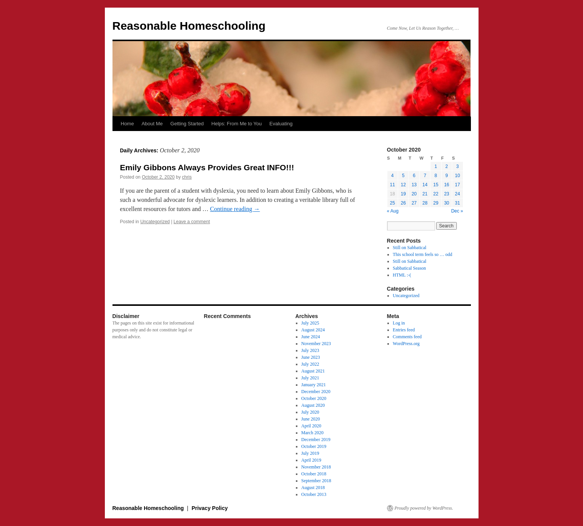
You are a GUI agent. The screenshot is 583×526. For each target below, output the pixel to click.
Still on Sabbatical (409, 247)
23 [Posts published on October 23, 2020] (446, 194)
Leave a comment (191, 221)
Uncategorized (155, 221)
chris (186, 177)
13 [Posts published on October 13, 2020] (413, 184)
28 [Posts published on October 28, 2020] (424, 203)
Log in (399, 323)
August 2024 (313, 330)
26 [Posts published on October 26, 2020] (403, 203)
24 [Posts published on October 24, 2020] (457, 194)
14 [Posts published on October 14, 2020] (424, 184)
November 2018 (316, 467)
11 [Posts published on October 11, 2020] (392, 184)
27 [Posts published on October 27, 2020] (413, 203)
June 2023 (310, 357)
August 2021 (313, 371)
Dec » (457, 211)
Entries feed (404, 330)
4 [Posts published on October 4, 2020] (392, 175)
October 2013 (313, 494)
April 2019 (311, 460)
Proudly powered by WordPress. (424, 508)
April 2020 (311, 425)
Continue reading (235, 209)
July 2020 (310, 412)
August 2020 (313, 405)
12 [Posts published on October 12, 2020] (403, 184)
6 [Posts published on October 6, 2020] (414, 175)
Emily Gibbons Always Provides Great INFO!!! (207, 167)
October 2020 (313, 398)
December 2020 (315, 391)
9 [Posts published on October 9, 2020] (446, 175)
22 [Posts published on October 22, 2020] (435, 194)
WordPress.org (406, 343)
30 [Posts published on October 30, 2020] (446, 203)
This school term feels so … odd (422, 254)
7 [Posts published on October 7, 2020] (425, 175)
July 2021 (310, 378)
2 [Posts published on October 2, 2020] (446, 166)
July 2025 (310, 323)
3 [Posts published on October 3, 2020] (457, 166)
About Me (152, 123)
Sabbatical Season (409, 268)
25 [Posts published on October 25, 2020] (392, 203)
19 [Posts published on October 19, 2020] (403, 194)
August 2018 (313, 487)
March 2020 (312, 432)
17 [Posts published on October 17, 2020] (457, 184)
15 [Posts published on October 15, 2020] (435, 184)
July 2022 (310, 364)
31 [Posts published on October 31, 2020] (457, 203)
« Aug (393, 211)
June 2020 (310, 419)
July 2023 (310, 350)
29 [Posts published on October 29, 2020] (435, 203)
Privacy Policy (209, 508)
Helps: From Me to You (236, 123)
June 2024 (310, 336)
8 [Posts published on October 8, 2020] (436, 175)
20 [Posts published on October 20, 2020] (413, 194)
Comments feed (407, 336)
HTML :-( (402, 275)
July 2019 (310, 453)
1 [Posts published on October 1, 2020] (436, 166)
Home (127, 123)
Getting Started (187, 123)
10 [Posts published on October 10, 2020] (457, 175)
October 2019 (313, 446)
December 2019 (315, 439)
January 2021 (313, 384)
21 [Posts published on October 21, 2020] (424, 194)
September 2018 (316, 480)
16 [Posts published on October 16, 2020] (446, 184)
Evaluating (281, 123)
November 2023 (316, 343)
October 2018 (313, 473)
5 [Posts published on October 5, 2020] (403, 175)
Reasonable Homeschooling (189, 25)
